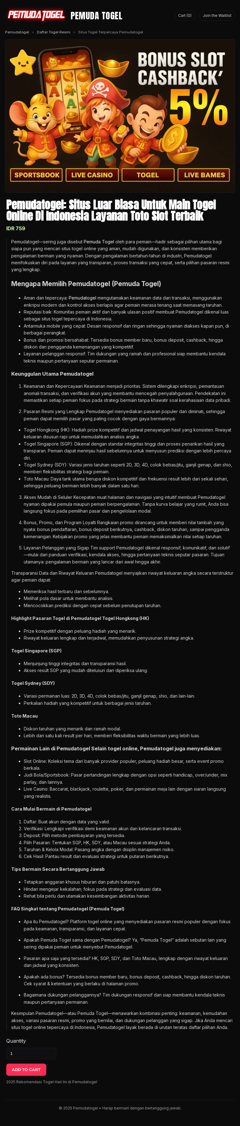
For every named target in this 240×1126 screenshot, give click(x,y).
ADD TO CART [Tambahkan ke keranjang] (26, 1069)
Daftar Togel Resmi (53, 32)
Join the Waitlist (217, 15)
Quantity (16, 1041)
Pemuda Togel (99, 241)
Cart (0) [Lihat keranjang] (185, 15)
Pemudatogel (17, 32)
